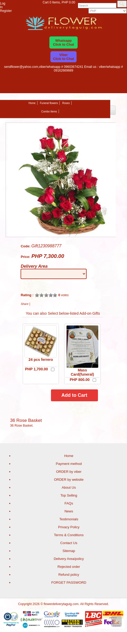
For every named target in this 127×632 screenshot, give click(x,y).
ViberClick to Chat (63, 57)
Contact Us (68, 543)
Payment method (69, 464)
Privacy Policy (68, 527)
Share (24, 303)
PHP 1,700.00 (36, 369)
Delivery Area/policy (69, 559)
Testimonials (68, 519)
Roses (66, 103)
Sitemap (69, 551)
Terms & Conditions (69, 535)
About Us (69, 487)
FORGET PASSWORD (68, 582)
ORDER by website (68, 480)
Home (32, 103)
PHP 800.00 (80, 380)
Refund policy (68, 575)
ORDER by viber (68, 472)
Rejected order (69, 567)
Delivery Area (34, 266)
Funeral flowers (49, 103)
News (68, 511)
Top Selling (68, 495)
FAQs (68, 503)
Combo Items (49, 111)
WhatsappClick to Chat (63, 42)
